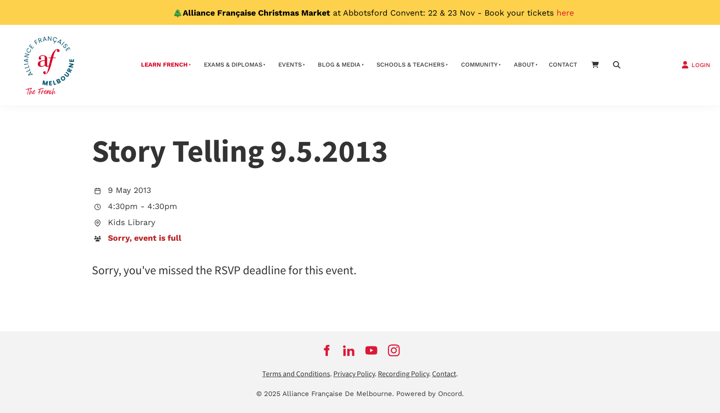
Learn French (164, 64)
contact (563, 64)
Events (290, 64)
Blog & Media (339, 64)
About (524, 64)
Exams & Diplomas (233, 64)
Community (479, 64)
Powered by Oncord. (430, 394)
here (565, 12)
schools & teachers (410, 64)
